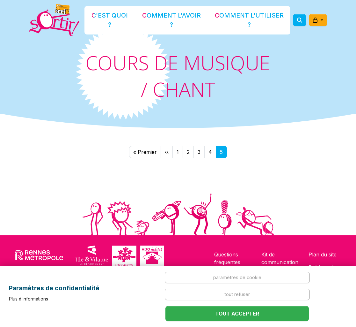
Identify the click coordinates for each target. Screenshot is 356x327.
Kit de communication (279, 258)
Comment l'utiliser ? (236, 20)
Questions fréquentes (227, 258)
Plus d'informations (28, 298)
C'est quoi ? (127, 20)
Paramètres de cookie (237, 277)
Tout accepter (237, 313)
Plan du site (323, 254)
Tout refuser (237, 294)
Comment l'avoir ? (176, 20)
